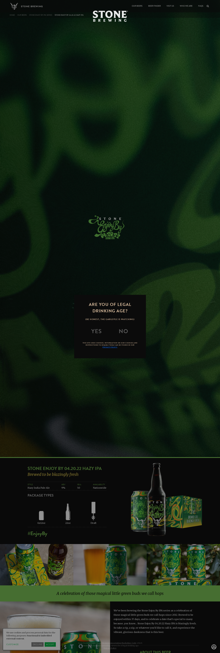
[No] (123, 331)
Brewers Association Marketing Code (119, 643)
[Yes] (96, 331)
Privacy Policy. (110, 347)
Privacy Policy (110, 648)
